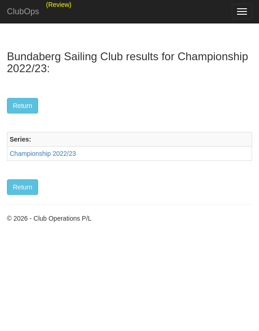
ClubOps (23, 11)
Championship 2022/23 (43, 153)
